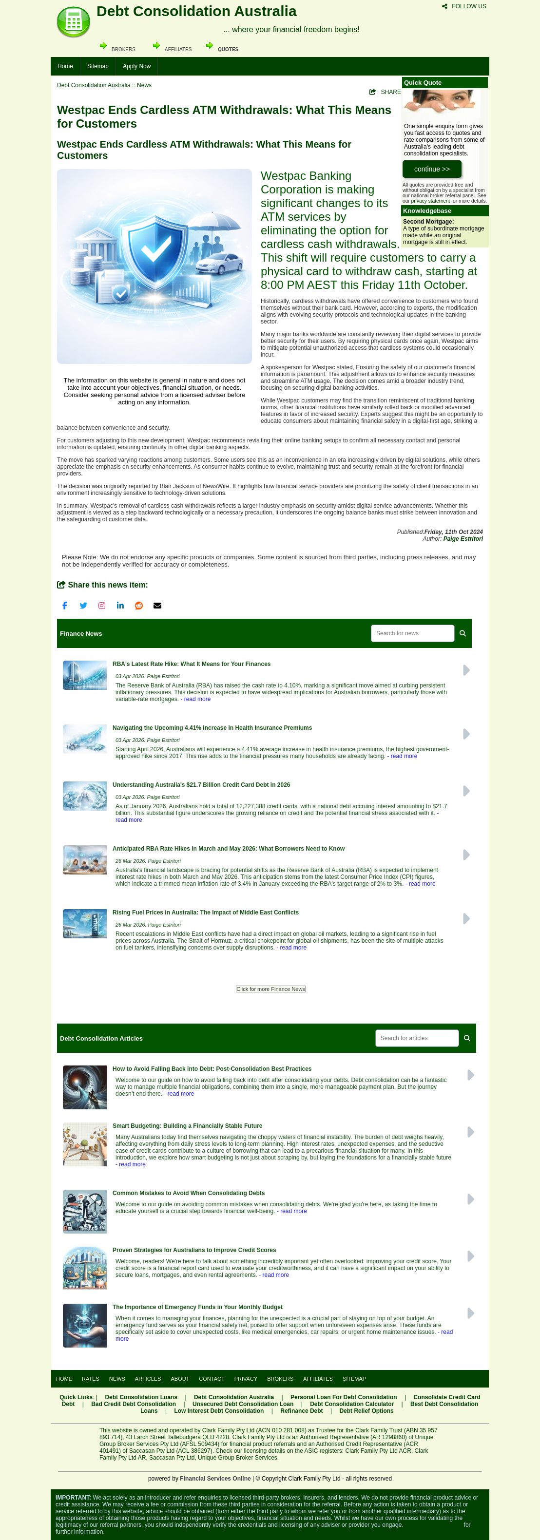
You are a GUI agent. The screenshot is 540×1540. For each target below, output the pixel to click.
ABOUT (180, 1379)
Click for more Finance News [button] (270, 989)
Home (65, 66)
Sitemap (98, 66)
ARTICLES (148, 1379)
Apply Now (137, 66)
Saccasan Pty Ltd (171, 1457)
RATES (90, 1379)
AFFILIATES (318, 1379)
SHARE (385, 92)
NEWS (117, 1379)
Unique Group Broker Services (237, 1457)
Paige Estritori (463, 538)
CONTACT (211, 1379)
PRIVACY (245, 1379)
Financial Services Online (215, 1478)
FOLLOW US (464, 6)
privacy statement (430, 201)
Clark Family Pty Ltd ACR (378, 1450)
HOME (64, 1379)
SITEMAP (354, 1379)
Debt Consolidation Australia (94, 85)
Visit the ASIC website (433, 1524)
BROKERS (280, 1379)
